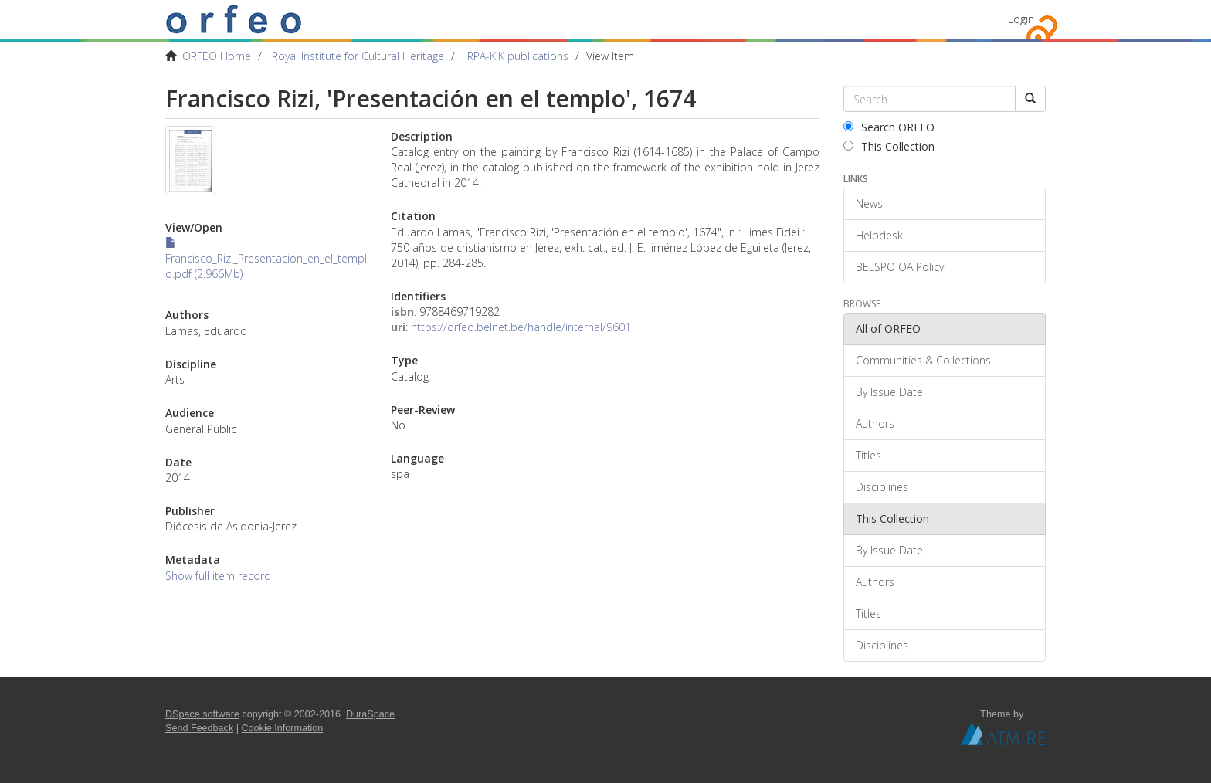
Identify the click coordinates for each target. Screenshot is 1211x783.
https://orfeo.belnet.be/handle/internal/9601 (521, 327)
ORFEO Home (216, 56)
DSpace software (202, 714)
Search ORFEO (889, 127)
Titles (868, 455)
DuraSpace (370, 714)
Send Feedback (199, 728)
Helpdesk (879, 235)
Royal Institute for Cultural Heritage (358, 56)
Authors (875, 423)
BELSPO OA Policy (900, 266)
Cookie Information (283, 728)
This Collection (889, 146)
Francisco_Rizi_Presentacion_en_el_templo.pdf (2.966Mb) (266, 259)
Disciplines (882, 487)
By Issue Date (889, 392)
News (869, 203)
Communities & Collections (923, 360)
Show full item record (218, 575)
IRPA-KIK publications (516, 56)
